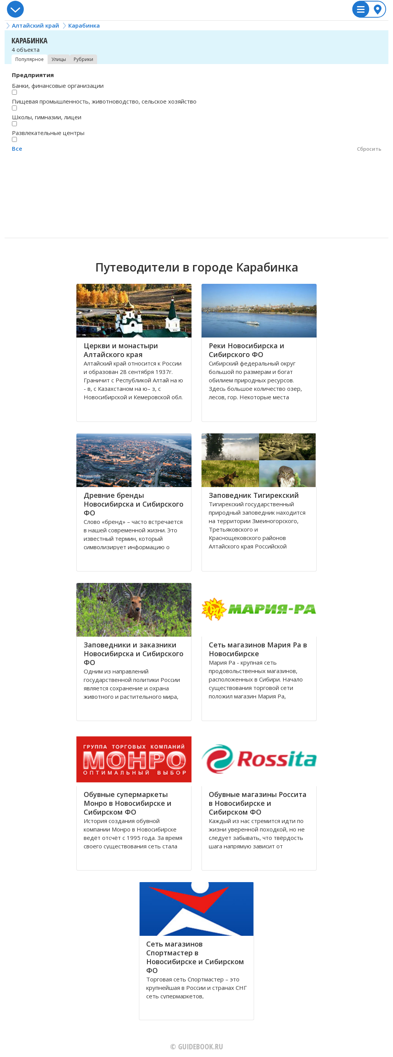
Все (17, 148)
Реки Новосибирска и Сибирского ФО (246, 350)
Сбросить (369, 149)
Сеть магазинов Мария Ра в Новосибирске (258, 649)
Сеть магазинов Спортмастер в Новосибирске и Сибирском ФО (195, 957)
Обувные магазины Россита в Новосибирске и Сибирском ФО (258, 803)
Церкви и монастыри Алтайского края (121, 350)
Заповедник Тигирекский (254, 495)
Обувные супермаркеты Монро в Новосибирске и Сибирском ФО (128, 803)
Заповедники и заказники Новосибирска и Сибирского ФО (133, 653)
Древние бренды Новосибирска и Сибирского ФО (133, 504)
